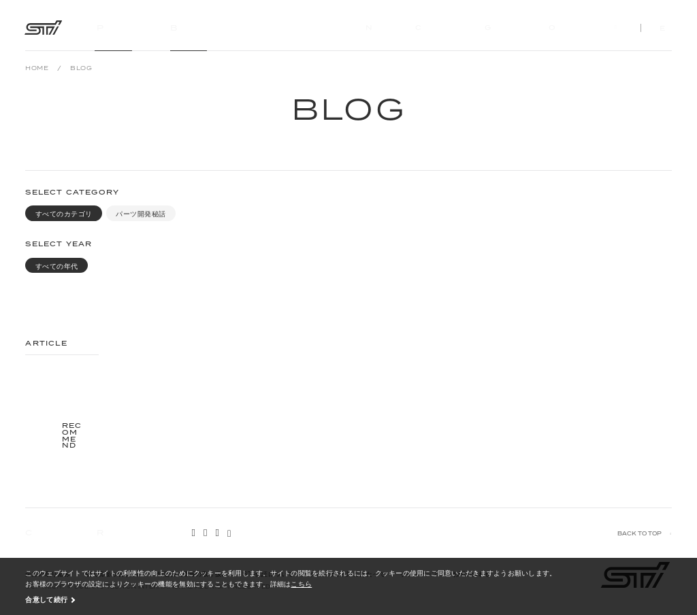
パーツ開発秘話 (140, 214)
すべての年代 (56, 266)
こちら (301, 583)
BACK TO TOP (639, 533)
